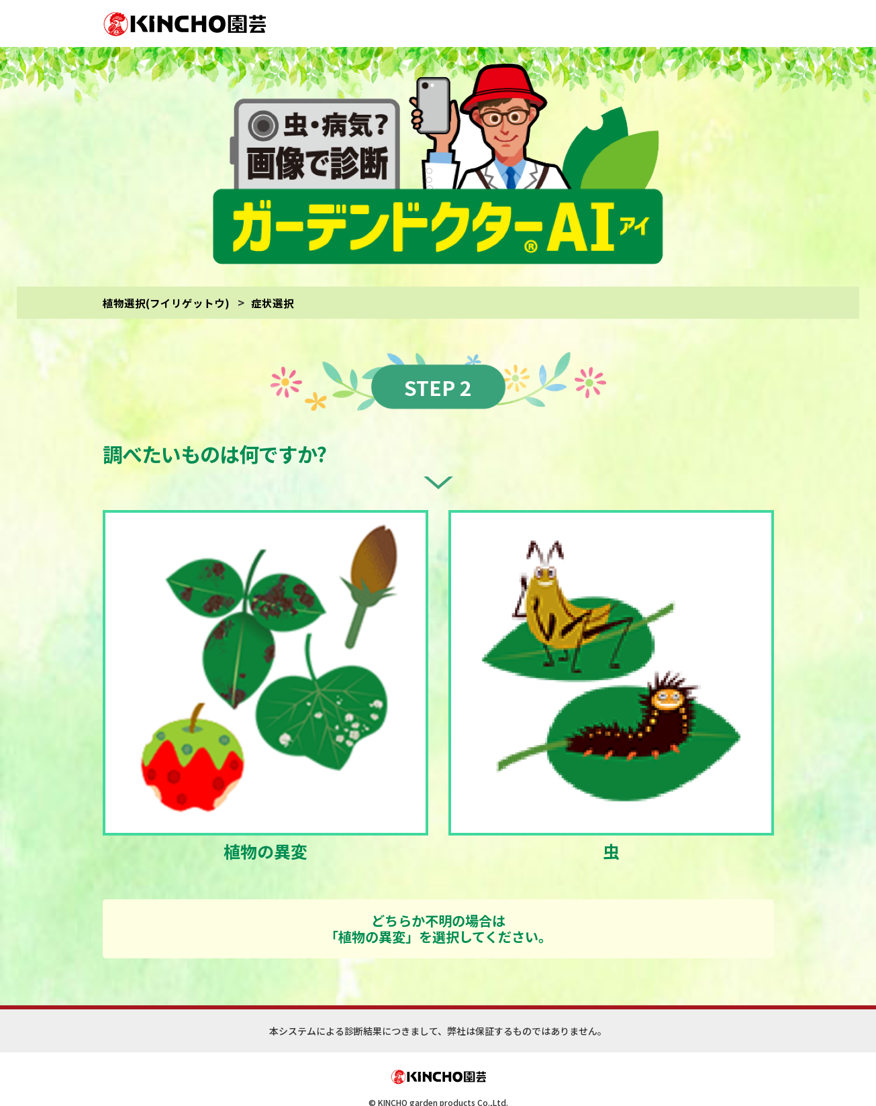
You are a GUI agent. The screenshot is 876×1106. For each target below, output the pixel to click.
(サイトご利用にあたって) (491, 1077)
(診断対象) (557, 1077)
